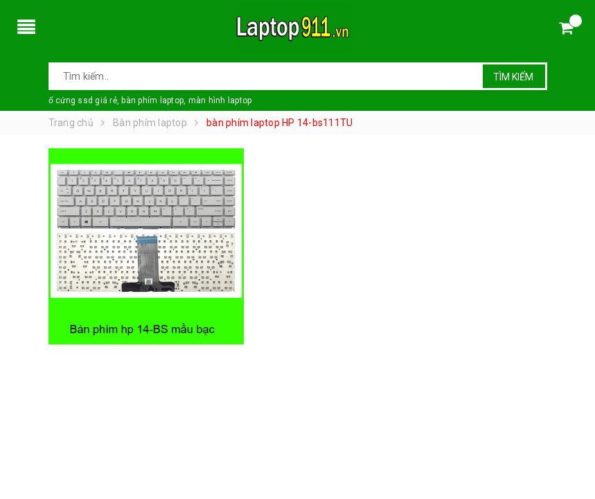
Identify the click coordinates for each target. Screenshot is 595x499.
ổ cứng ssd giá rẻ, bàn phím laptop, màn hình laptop (150, 100)
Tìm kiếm (513, 76)
